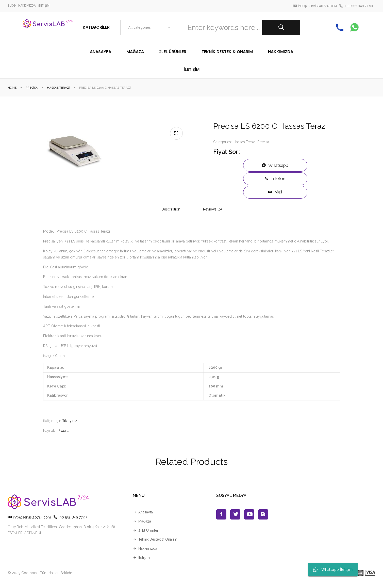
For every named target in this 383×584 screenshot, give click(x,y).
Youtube (249, 514)
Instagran (263, 514)
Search (281, 27)
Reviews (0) (212, 209)
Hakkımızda (147, 548)
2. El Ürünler (148, 530)
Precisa (32, 87)
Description (170, 209)
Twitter (235, 514)
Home (12, 87)
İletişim (144, 558)
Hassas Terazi (58, 87)
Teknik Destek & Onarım (157, 539)
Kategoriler (96, 27)
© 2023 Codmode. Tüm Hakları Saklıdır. (40, 573)
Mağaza (144, 521)
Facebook (221, 514)
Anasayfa (145, 512)
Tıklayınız (69, 421)
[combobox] (148, 27)
